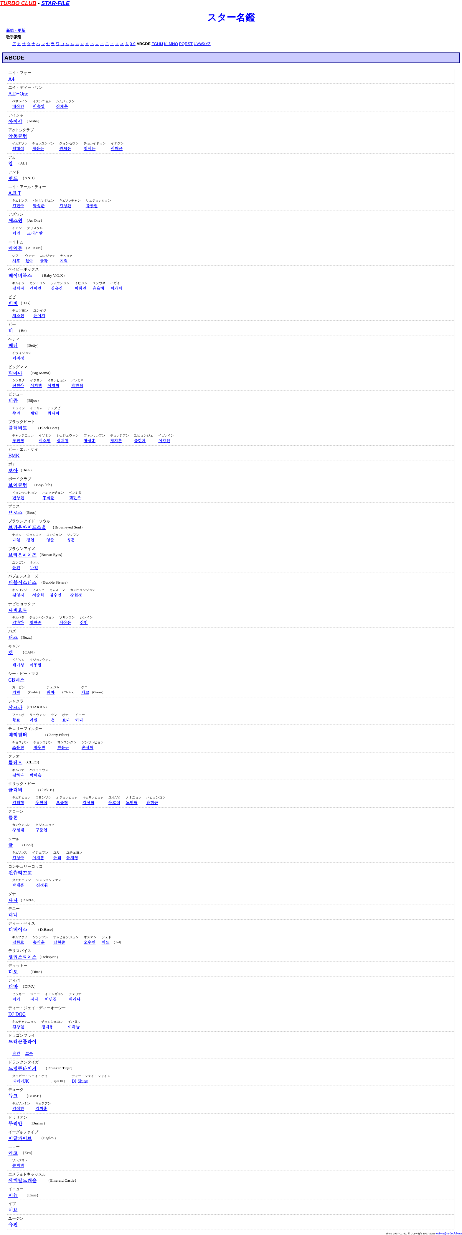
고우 (29, 1053)
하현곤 (152, 802)
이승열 (38, 106)
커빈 (16, 692)
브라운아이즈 (22, 554)
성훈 (71, 540)
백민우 (75, 497)
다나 (13, 900)
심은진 (56, 288)
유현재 (140, 440)
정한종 (35, 622)
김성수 (18, 857)
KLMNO (171, 44)
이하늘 (74, 1027)
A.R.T (14, 193)
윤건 (16, 567)
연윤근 (63, 747)
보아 (13, 470)
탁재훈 (18, 885)
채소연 (18, 315)
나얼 (16, 540)
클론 (13, 817)
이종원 (35, 665)
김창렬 (18, 1027)
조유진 (18, 747)
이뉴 (13, 1195)
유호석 (114, 802)
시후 (16, 261)
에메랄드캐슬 (22, 1180)
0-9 (132, 44)
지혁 (64, 261)
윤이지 (39, 315)
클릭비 (15, 789)
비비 (13, 303)
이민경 (51, 999)
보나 (66, 720)
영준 (50, 540)
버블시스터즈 (22, 582)
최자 (51, 692)
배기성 (18, 665)
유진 (13, 1224)
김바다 (18, 622)
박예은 (35, 775)
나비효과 (17, 610)
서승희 (38, 595)
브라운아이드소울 (27, 527)
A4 (11, 78)
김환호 (18, 942)
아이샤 (15, 121)
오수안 (89, 942)
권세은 (65, 148)
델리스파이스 (22, 957)
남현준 (59, 942)
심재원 (62, 440)
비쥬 (13, 400)
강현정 (76, 595)
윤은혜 (98, 288)
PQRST (186, 44)
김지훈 (41, 1108)
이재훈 (38, 857)
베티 (13, 345)
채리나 (74, 999)
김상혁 (88, 802)
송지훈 (38, 942)
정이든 (89, 148)
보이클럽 (17, 485)
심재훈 (62, 106)
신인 (84, 622)
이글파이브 (20, 1138)
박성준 (38, 205)
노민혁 (131, 802)
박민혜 (77, 385)
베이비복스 (20, 275)
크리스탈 (35, 233)
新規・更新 (15, 30)
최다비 (53, 413)
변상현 (18, 497)
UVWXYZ (202, 44)
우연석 (41, 802)
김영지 (18, 595)
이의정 (18, 358)
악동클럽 (17, 136)
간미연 (35, 288)
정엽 (30, 540)
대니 (13, 914)
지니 (34, 999)
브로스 (15, 512)
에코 (13, 1153)
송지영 (18, 1165)
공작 (44, 261)
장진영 (18, 440)
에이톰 (15, 248)
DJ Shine (80, 1081)
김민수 (18, 205)
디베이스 (17, 929)
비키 (16, 999)
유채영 (72, 857)
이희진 (80, 288)
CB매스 (16, 679)
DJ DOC (17, 1014)
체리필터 (17, 734)
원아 (29, 261)
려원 (33, 720)
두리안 (15, 1123)
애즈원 (15, 220)
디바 (13, 986)
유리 (57, 857)
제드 (106, 942)
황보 (16, 720)
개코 (85, 692)
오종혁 (62, 802)
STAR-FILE (55, 3)
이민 (16, 233)
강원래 (18, 830)
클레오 (15, 762)
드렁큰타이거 (22, 1068)
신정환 (42, 885)
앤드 (13, 178)
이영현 (53, 385)
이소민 (44, 440)
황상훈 (89, 440)
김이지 (18, 288)
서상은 (65, 622)
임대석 (18, 148)
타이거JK (20, 1081)
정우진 (39, 747)
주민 (16, 413)
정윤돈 (38, 148)
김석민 (18, 1108)
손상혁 (87, 747)
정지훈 (116, 440)
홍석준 (48, 497)
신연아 (18, 385)
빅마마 (15, 373)
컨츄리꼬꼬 (20, 872)
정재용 (47, 1027)
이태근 (117, 148)
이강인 (164, 440)
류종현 (92, 205)
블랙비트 (17, 427)
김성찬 (65, 205)
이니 (79, 720)
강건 (16, 1053)
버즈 (13, 637)
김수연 (55, 595)
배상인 (18, 106)
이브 (13, 1209)
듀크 (13, 1095)
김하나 (18, 775)
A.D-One (18, 93)
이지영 (36, 385)
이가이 (116, 288)
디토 (13, 971)
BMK (13, 455)
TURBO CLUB (18, 3)
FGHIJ (157, 44)
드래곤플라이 (22, 1041)
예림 (34, 413)
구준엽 (41, 830)
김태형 (18, 802)
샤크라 (15, 707)
